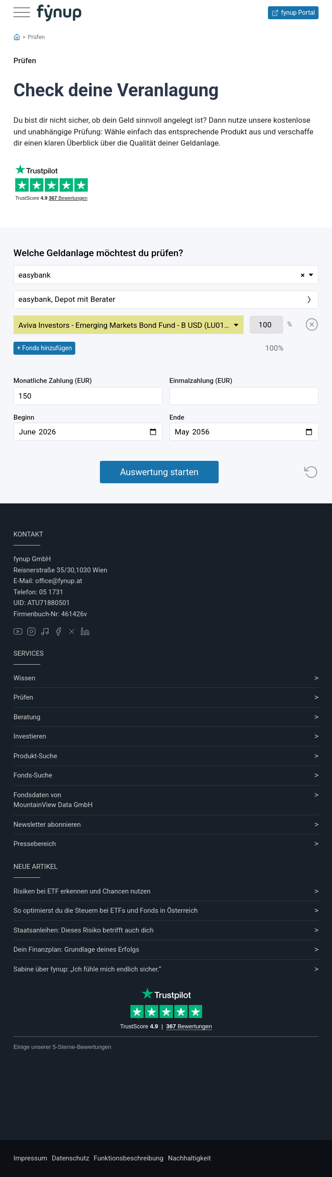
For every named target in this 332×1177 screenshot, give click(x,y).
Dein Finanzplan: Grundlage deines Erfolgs (76, 949)
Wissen (24, 678)
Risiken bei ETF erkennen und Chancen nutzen (82, 891)
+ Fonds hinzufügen (44, 348)
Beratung (26, 717)
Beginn (23, 417)
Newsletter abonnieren (47, 824)
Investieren (29, 736)
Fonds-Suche (32, 775)
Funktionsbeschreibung (129, 1158)
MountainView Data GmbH (53, 805)
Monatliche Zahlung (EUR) (52, 381)
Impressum (30, 1158)
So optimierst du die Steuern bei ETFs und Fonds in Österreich (105, 910)
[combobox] (166, 274)
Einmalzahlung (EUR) (201, 381)
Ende (176, 417)
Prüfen (23, 697)
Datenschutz (70, 1158)
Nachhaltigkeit (189, 1158)
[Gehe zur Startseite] (59, 12)
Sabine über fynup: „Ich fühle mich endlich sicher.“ (87, 969)
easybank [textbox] (161, 275)
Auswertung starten (159, 472)
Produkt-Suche (35, 756)
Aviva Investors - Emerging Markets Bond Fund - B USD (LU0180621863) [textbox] (130, 325)
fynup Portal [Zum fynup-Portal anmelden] (293, 13)
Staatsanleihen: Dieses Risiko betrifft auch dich (83, 930)
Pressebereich (34, 844)
